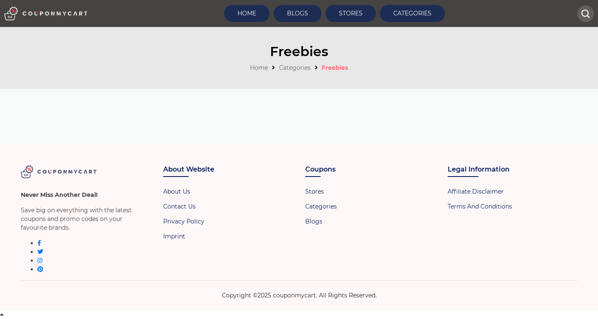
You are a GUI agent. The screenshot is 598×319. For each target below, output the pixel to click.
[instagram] (39, 260)
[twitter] (40, 251)
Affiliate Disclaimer (476, 191)
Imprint (174, 236)
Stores (351, 13)
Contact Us (179, 206)
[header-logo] (45, 13)
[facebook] (39, 243)
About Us (176, 191)
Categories (412, 13)
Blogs (297, 13)
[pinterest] (40, 269)
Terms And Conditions (480, 206)
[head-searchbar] (585, 13)
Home (247, 13)
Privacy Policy (183, 221)
